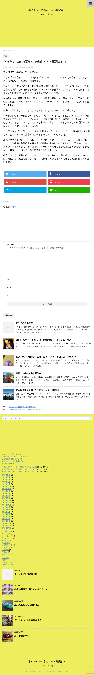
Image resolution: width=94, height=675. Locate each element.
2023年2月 (6, 475)
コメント (10, 251)
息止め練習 (6, 543)
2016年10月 (6, 528)
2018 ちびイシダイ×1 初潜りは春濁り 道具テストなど (43, 340)
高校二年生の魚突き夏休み (28, 373)
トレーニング (7, 536)
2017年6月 (6, 514)
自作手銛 (5, 550)
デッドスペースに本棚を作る (13, 461)
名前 (8, 279)
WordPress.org (7, 564)
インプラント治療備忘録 (11, 454)
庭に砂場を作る (8, 463)
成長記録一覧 (7, 545)
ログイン (5, 558)
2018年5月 (6, 493)
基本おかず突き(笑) (47, 666)
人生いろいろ (7, 538)
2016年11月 (6, 526)
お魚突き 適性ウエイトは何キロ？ (22, 407)
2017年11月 (6, 503)
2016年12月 (6, 523)
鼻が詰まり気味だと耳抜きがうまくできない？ (26, 409)
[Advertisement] (47, 32)
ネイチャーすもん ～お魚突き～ (47, 10)
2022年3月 (6, 479)
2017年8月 (6, 509)
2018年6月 (6, 491)
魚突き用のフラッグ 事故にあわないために (19, 467)
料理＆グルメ (7, 547)
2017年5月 (6, 516)
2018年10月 (6, 489)
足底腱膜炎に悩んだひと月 (12, 459)
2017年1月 (6, 521)
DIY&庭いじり (7, 531)
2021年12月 (6, 486)
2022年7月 (6, 477)
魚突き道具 (6, 554)
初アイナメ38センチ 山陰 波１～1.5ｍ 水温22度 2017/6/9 (46, 357)
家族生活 (5, 540)
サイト (9, 295)
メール (9, 287)
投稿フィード (7, 560)
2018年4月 (6, 496)
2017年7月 (6, 512)
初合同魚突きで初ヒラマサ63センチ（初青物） (38, 390)
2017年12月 (6, 500)
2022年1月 (6, 484)
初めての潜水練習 (24, 323)
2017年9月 (6, 507)
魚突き (7, 201)
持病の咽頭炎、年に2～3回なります (16, 457)
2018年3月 (6, 498)
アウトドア (6, 534)
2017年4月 (6, 519)
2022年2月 (6, 482)
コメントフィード (9, 562)
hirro (14, 207)
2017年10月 (6, 505)
